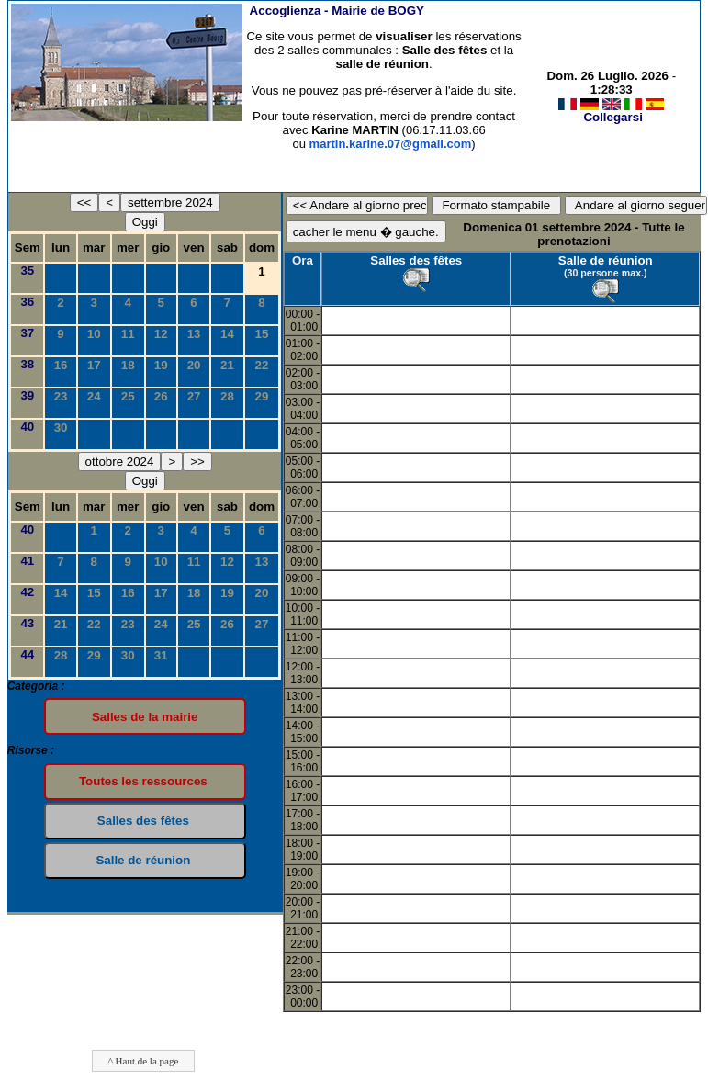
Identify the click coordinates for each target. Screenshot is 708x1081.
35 (27, 270)
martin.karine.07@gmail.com (390, 144)
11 (128, 334)
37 (27, 333)
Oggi (145, 222)
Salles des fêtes (416, 260)
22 (262, 365)
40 (27, 427)
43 (27, 623)
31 (161, 655)
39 (27, 395)
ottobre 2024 (119, 461)
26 (161, 396)
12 (161, 334)
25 (128, 396)
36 (27, 302)
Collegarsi (612, 117)
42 (27, 592)
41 (27, 561)
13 (194, 334)
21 (227, 365)
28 (227, 396)
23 (61, 396)
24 (94, 396)
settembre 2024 (170, 202)
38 (27, 364)
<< (84, 202)
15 (262, 334)
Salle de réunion (605, 260)
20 (194, 365)
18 (128, 365)
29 (262, 396)
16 (61, 365)
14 (227, 334)
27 (194, 396)
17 (94, 365)
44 (27, 654)
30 (61, 427)
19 (161, 365)
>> (197, 461)
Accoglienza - (337, 10)
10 (94, 334)
